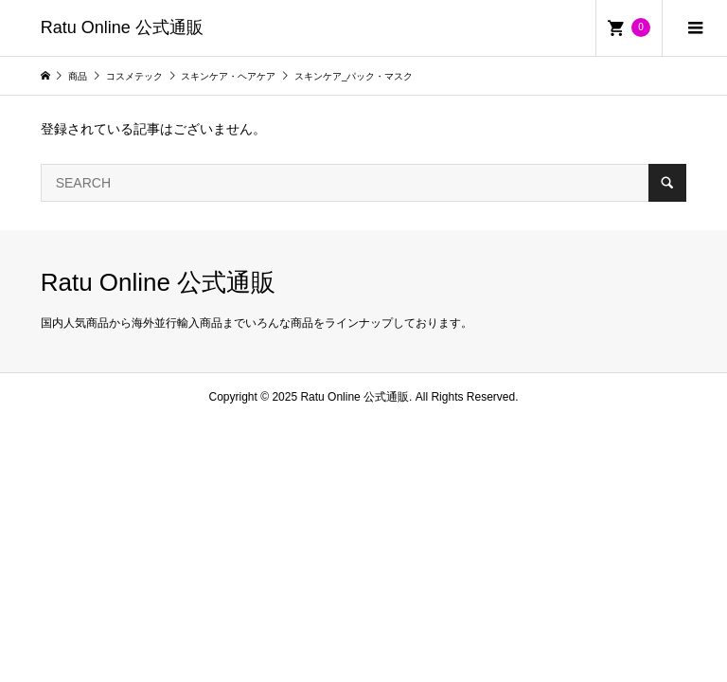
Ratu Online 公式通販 (122, 27)
